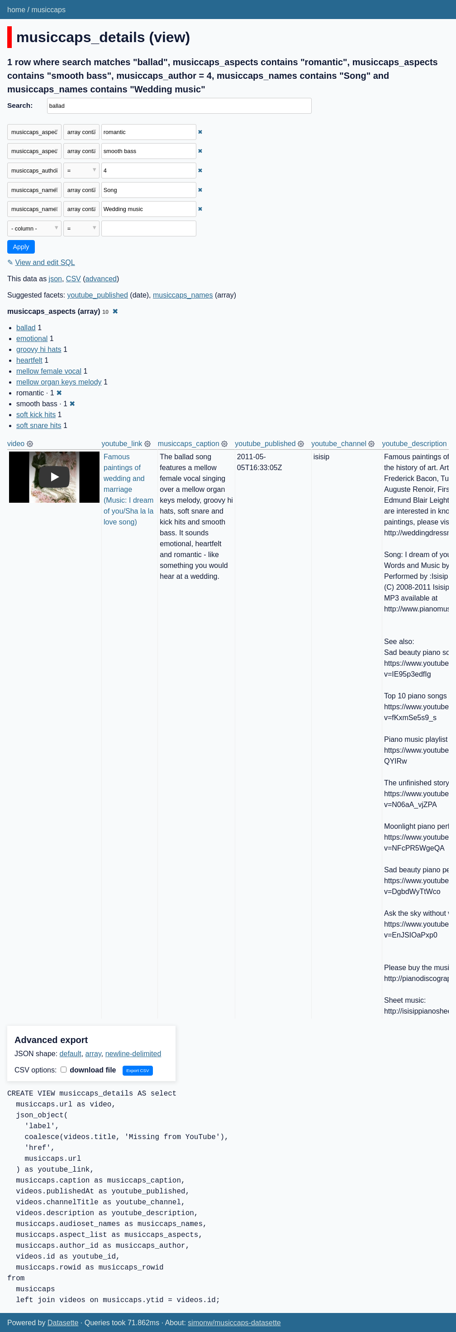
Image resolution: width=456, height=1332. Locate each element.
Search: (20, 105)
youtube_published (97, 295)
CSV (73, 279)
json (55, 279)
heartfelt (29, 360)
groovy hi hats (39, 349)
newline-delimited (133, 1054)
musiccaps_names (183, 295)
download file (88, 1070)
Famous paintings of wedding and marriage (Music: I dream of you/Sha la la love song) (130, 489)
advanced (101, 279)
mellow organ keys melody (59, 382)
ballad (26, 328)
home (16, 10)
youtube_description (414, 443)
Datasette (63, 1323)
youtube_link (122, 443)
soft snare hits (39, 425)
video (15, 443)
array (93, 1054)
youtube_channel (338, 443)
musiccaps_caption (188, 443)
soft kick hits (36, 414)
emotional (32, 338)
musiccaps (48, 10)
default (70, 1054)
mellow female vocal (48, 371)
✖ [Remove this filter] (200, 132)
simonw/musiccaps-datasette (234, 1323)
